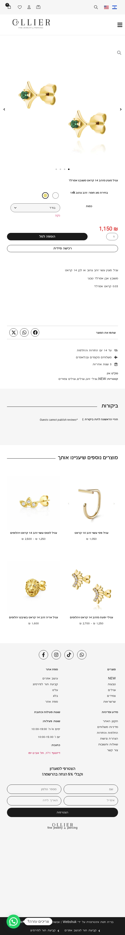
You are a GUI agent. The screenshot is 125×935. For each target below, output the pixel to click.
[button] (35, 332)
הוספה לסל (47, 237)
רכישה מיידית (62, 249)
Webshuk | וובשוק (64, 922)
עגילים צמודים (67, 379)
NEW (102, 379)
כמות (89, 206)
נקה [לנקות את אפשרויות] (57, 215)
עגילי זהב (91, 379)
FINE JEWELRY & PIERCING (30, 28)
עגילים (81, 379)
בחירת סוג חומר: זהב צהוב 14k (89, 193)
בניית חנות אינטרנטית (99, 922)
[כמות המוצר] (112, 236)
